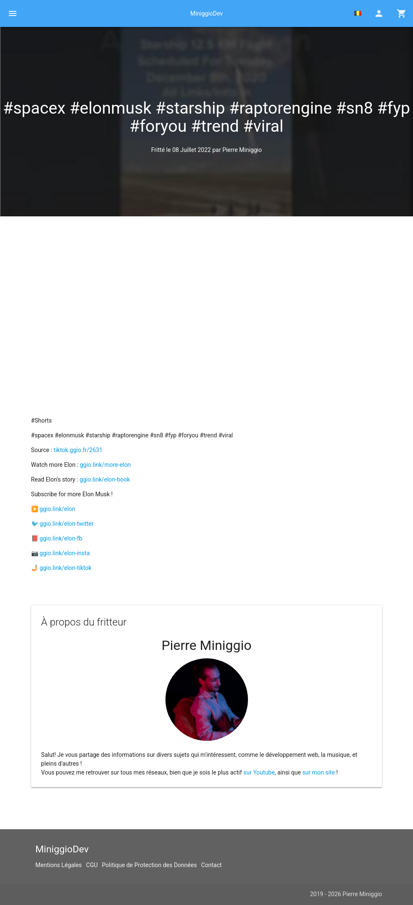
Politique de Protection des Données (149, 865)
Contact (211, 865)
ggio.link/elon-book (105, 479)
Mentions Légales (58, 865)
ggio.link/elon (57, 509)
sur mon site (318, 772)
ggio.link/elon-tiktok (65, 567)
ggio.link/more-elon (105, 464)
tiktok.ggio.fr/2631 (77, 450)
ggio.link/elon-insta (65, 553)
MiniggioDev (206, 13)
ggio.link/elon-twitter (66, 523)
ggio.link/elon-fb (61, 538)
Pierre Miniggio (242, 149)
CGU (92, 865)
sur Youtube (258, 772)
